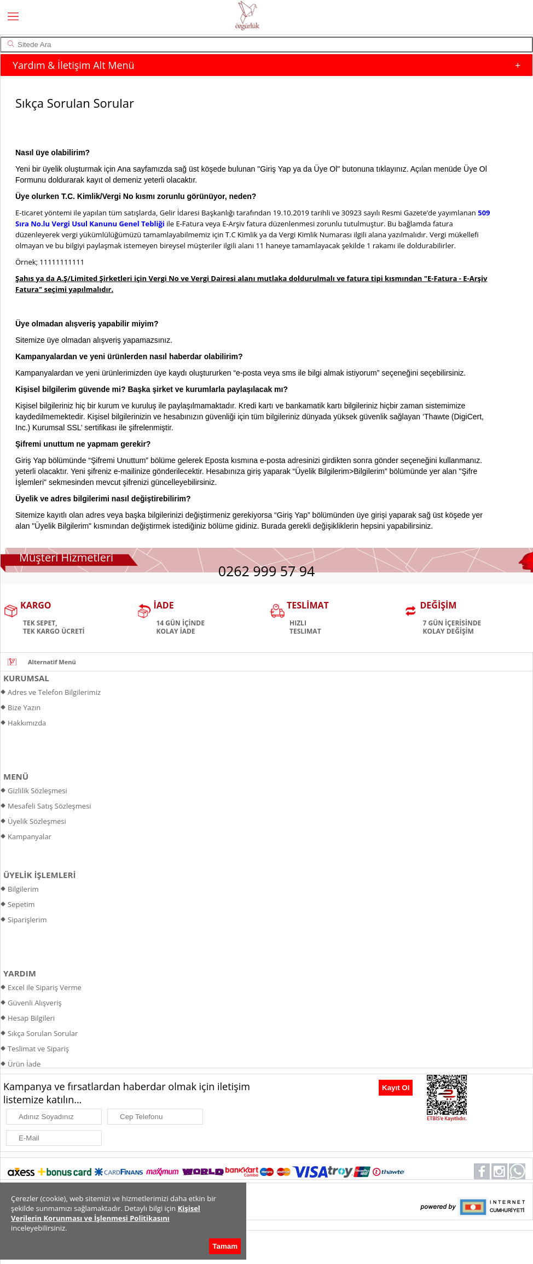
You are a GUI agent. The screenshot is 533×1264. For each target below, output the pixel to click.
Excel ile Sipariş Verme (45, 987)
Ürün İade (24, 1064)
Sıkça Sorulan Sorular (43, 1033)
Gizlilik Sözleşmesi (37, 790)
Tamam (224, 1246)
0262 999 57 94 (266, 570)
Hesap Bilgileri (31, 1018)
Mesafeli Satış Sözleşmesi (49, 806)
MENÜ (15, 776)
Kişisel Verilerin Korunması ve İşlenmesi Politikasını (105, 1213)
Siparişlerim (27, 919)
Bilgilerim (23, 889)
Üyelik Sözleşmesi (37, 821)
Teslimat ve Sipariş (38, 1049)
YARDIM (19, 973)
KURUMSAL (26, 677)
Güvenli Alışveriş (35, 1003)
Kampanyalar (29, 836)
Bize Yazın (24, 707)
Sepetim (21, 904)
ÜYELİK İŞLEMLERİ (39, 874)
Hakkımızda (27, 723)
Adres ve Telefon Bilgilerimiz (54, 692)
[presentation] (320, 1091)
